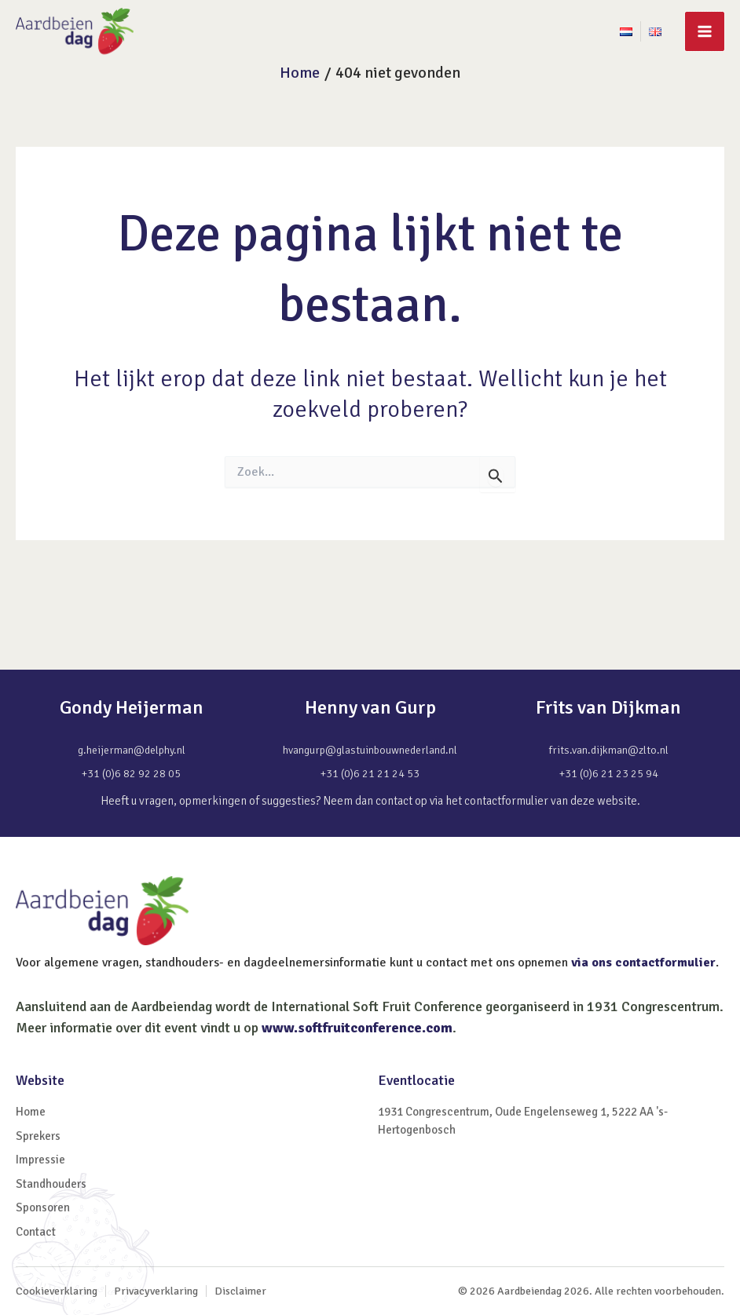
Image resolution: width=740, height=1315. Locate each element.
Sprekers (38, 1136)
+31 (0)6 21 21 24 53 (370, 773)
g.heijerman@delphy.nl (131, 750)
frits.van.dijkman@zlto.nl (609, 750)
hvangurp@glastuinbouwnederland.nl (370, 750)
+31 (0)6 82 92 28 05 (131, 773)
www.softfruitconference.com (357, 1027)
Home (31, 1112)
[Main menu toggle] (704, 31)
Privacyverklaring (156, 1291)
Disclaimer (240, 1291)
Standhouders (51, 1184)
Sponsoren (43, 1207)
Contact (36, 1232)
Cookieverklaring (56, 1291)
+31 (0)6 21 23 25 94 (608, 773)
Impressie (40, 1159)
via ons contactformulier (643, 962)
